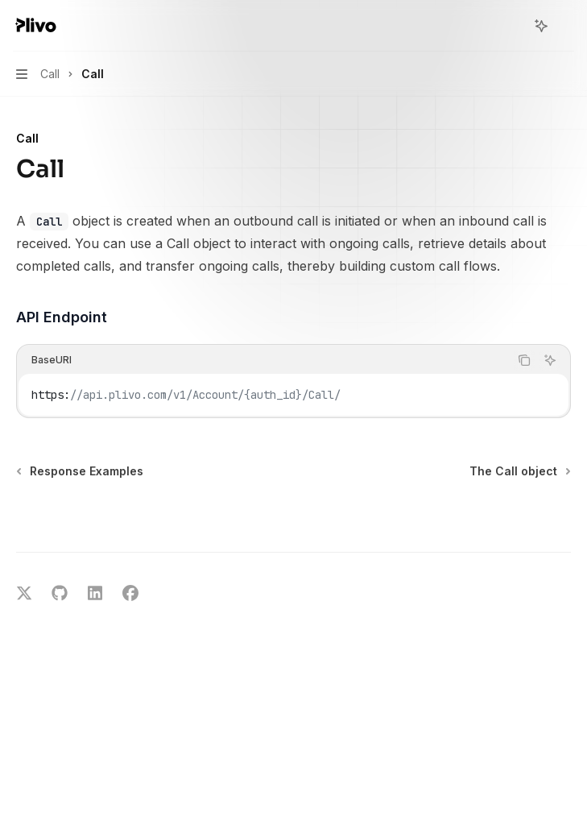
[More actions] (566, 26)
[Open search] (511, 26)
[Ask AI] (549, 360)
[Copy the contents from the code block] (524, 360)
